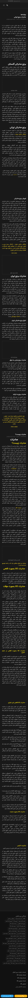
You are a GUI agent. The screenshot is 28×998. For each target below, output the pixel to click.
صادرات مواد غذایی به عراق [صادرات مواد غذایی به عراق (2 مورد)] (12, 941)
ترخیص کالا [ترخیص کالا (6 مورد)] (15, 921)
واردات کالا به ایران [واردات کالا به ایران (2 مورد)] (6, 963)
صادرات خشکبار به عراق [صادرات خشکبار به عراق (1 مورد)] (15, 936)
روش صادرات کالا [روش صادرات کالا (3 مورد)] (12, 926)
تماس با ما (21, 996)
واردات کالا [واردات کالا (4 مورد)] (12, 963)
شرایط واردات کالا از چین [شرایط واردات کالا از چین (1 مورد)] (21, 933)
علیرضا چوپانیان (9, 19)
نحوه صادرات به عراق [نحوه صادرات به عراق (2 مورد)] (10, 958)
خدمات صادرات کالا (21, 975)
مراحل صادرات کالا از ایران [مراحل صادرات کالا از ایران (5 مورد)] (21, 955)
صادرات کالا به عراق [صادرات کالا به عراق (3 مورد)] (12, 946)
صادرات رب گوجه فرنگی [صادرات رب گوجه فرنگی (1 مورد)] (21, 938)
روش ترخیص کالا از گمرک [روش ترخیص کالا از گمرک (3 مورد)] (21, 926)
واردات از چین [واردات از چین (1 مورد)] (9, 960)
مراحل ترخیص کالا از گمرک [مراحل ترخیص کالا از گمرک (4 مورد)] (20, 950)
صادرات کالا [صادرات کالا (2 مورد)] (5, 943)
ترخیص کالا (23, 984)
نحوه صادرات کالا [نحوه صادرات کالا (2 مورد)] (22, 960)
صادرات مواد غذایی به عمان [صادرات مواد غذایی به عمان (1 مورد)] (20, 943)
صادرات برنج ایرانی (20, 17)
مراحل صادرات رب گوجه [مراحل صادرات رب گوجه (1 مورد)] (21, 953)
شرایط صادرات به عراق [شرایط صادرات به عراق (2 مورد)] (21, 931)
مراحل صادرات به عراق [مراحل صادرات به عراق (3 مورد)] (11, 950)
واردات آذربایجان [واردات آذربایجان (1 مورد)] (15, 960)
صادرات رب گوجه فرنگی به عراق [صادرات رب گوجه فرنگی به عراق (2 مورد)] (11, 938)
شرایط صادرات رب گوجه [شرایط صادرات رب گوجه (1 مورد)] (13, 931)
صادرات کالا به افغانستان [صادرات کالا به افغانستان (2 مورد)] (21, 946)
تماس (13, 420)
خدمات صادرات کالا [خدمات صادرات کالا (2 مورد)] (13, 923)
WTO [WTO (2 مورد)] (24, 918)
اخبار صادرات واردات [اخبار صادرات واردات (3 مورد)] (18, 918)
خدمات (17, 19)
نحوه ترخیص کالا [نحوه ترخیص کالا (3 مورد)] (17, 958)
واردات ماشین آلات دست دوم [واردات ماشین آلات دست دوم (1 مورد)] (20, 963)
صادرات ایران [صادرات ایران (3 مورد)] (5, 933)
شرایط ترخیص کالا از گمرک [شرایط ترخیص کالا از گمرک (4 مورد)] (12, 928)
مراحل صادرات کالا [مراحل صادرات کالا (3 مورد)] (13, 953)
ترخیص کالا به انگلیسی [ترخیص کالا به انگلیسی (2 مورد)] (21, 923)
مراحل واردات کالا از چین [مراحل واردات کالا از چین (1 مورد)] (11, 955)
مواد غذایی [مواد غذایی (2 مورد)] (23, 958)
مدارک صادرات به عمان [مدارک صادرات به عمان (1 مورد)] (13, 948)
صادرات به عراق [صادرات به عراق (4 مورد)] (22, 936)
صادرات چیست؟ (20, 434)
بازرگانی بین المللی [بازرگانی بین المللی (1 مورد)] (11, 918)
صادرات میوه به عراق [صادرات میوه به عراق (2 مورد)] (11, 943)
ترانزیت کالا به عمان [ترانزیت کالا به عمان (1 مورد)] (22, 921)
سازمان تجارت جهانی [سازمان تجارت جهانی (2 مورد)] (22, 928)
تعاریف (17, 436)
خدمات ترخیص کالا (21, 981)
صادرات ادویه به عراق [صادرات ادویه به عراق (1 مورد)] (12, 933)
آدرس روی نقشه (7, 996)
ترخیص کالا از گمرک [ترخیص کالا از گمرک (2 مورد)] (9, 921)
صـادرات (15, 175)
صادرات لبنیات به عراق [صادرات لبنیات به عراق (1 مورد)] (21, 941)
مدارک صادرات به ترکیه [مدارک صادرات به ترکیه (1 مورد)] (21, 948)
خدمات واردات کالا (21, 978)
